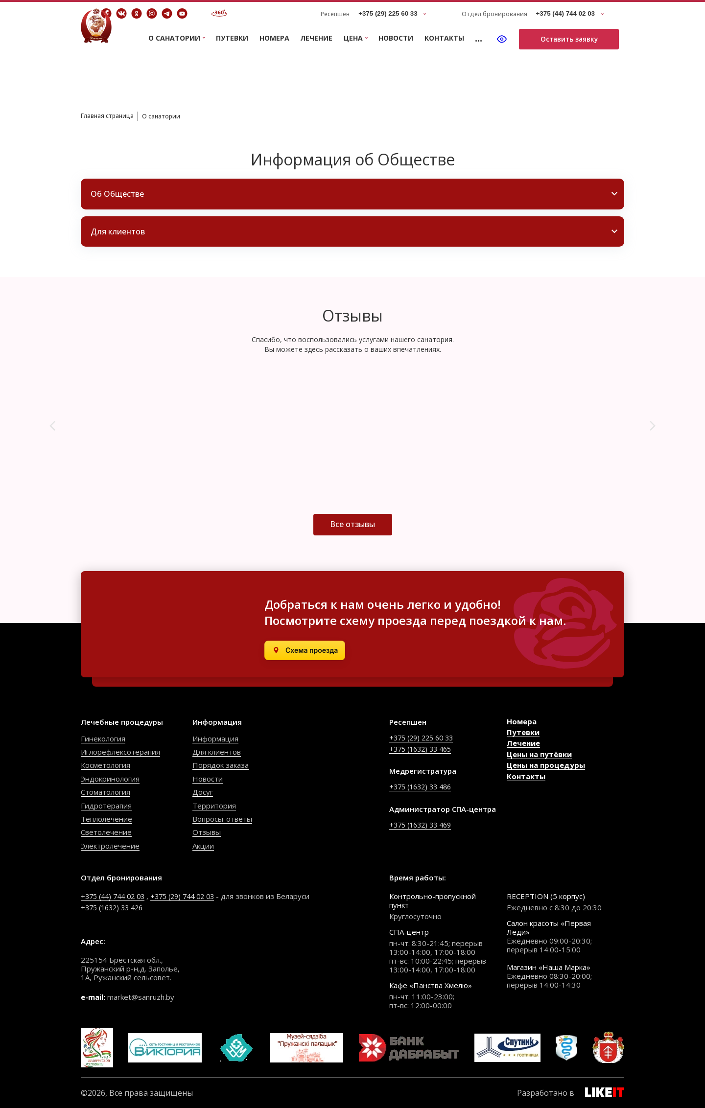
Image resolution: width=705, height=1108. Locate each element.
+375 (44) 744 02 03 (116, 896)
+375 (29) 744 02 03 (192, 896)
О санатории (172, 115)
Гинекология (103, 738)
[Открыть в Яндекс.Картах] (304, 650)
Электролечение (110, 846)
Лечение (316, 38)
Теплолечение (106, 819)
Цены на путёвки (539, 754)
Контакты (444, 38)
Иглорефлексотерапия (120, 752)
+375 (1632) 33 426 (115, 907)
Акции (203, 846)
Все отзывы (352, 524)
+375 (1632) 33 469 (423, 824)
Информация (215, 738)
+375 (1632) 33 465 (423, 749)
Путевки (232, 38)
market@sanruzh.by (140, 997)
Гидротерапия (106, 805)
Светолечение (106, 832)
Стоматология (105, 792)
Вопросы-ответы (222, 819)
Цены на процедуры (546, 765)
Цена (353, 38)
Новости (395, 38)
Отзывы (206, 832)
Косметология (105, 765)
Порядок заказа (220, 765)
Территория (214, 805)
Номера (274, 38)
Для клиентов (216, 752)
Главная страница (111, 115)
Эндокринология (110, 779)
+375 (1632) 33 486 (423, 786)
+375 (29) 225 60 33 (424, 737)
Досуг (202, 792)
